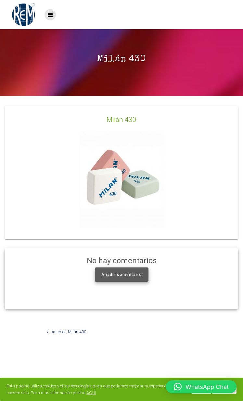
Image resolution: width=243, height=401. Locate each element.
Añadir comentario (121, 274)
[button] (201, 386)
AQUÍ (91, 392)
